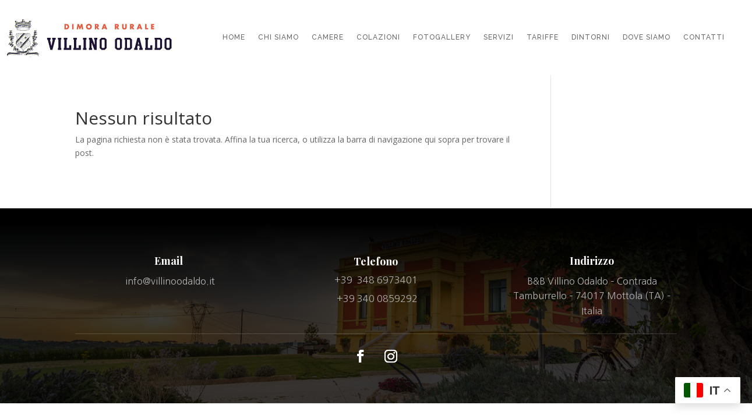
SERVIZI (498, 37)
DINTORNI (590, 37)
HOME (234, 37)
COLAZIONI (378, 37)
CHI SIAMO (278, 37)
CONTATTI (704, 37)
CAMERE (328, 37)
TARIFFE (543, 37)
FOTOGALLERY (442, 37)
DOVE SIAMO (646, 37)
